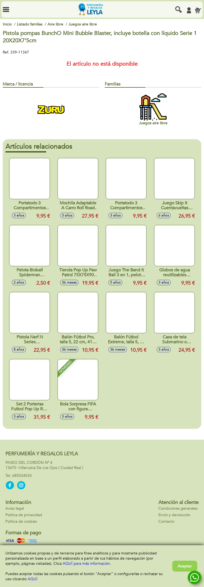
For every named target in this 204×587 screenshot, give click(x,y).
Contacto (166, 521)
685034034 (22, 475)
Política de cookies (21, 521)
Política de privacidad (23, 515)
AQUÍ (32, 579)
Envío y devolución (174, 515)
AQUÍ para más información (86, 563)
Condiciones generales (177, 508)
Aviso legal (14, 508)
